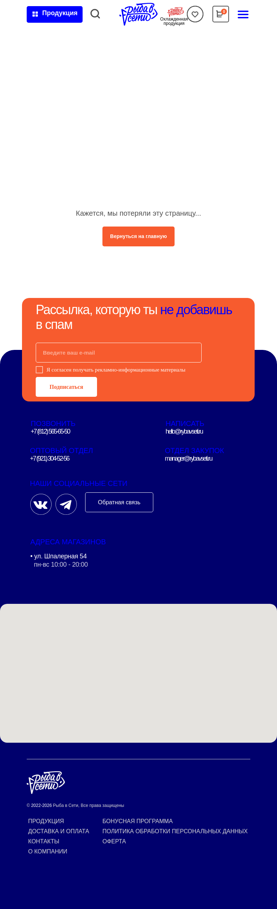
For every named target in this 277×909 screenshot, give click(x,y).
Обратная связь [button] (119, 502)
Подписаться (66, 387)
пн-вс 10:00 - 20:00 (61, 564)
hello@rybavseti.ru (184, 431)
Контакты (43, 841)
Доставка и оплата (58, 831)
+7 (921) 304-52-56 (49, 458)
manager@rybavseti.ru (188, 458)
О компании (47, 851)
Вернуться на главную (138, 236)
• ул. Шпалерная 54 (58, 556)
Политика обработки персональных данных (175, 831)
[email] (119, 353)
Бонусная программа (137, 821)
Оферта (114, 841)
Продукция (46, 821)
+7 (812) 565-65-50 (50, 431)
